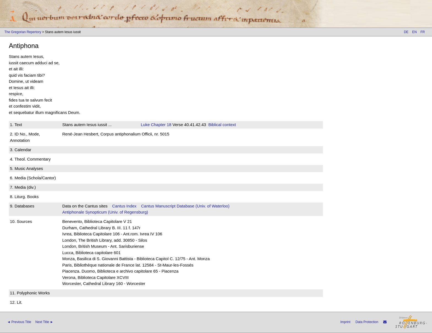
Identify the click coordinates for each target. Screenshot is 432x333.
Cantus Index (124, 206)
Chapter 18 (160, 124)
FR (422, 32)
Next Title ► (44, 322)
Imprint (345, 322)
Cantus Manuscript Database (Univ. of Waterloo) (185, 206)
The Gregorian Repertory (22, 32)
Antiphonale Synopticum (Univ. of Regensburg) (105, 212)
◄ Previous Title (19, 322)
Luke (145, 124)
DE (406, 32)
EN (414, 32)
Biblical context (222, 124)
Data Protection (366, 322)
